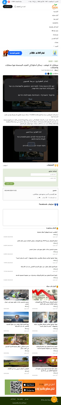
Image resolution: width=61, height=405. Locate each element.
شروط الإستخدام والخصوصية (19, 403)
